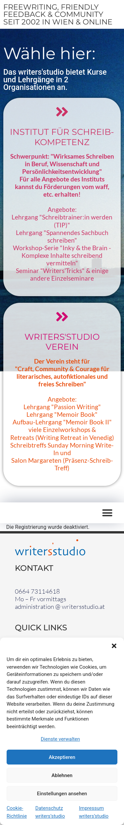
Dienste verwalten (60, 739)
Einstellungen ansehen (62, 794)
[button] (114, 646)
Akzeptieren (62, 757)
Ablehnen (62, 775)
